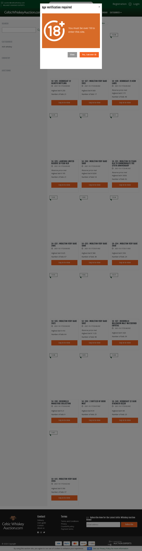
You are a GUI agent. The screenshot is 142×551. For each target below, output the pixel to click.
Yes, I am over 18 (89, 54)
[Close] (99, 6)
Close (72, 54)
